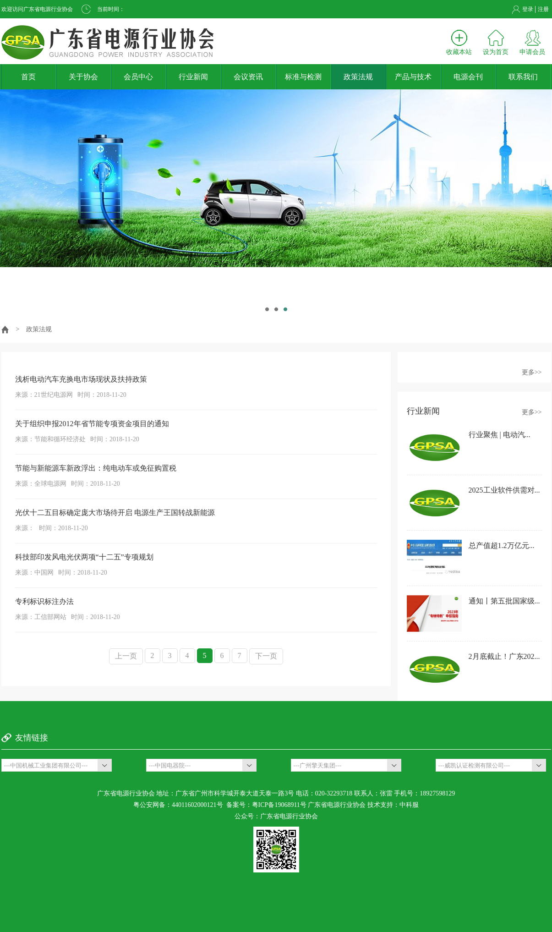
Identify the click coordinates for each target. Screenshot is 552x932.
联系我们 (523, 77)
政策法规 (358, 77)
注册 (543, 9)
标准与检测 (303, 77)
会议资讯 (248, 77)
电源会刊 (468, 77)
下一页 (266, 656)
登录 (527, 9)
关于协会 (83, 77)
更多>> (532, 372)
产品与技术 (413, 77)
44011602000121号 (197, 804)
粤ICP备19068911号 (279, 804)
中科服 (409, 804)
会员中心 (138, 77)
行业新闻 (193, 77)
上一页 (126, 656)
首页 (28, 77)
